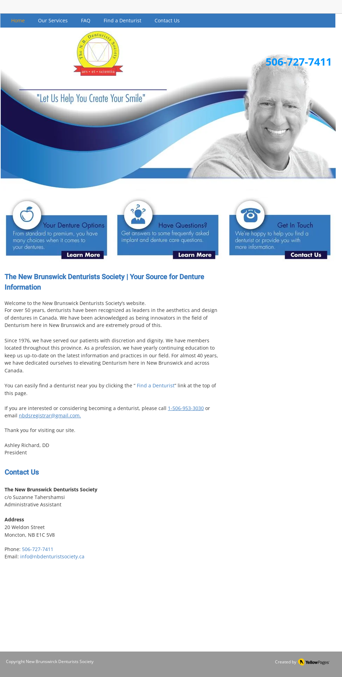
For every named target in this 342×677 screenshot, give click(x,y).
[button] (53, 20)
